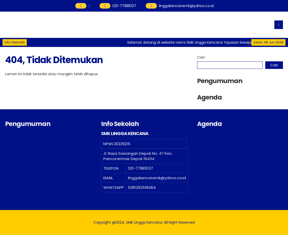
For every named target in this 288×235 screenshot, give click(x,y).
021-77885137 (124, 5)
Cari (201, 57)
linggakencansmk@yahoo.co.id (186, 5)
